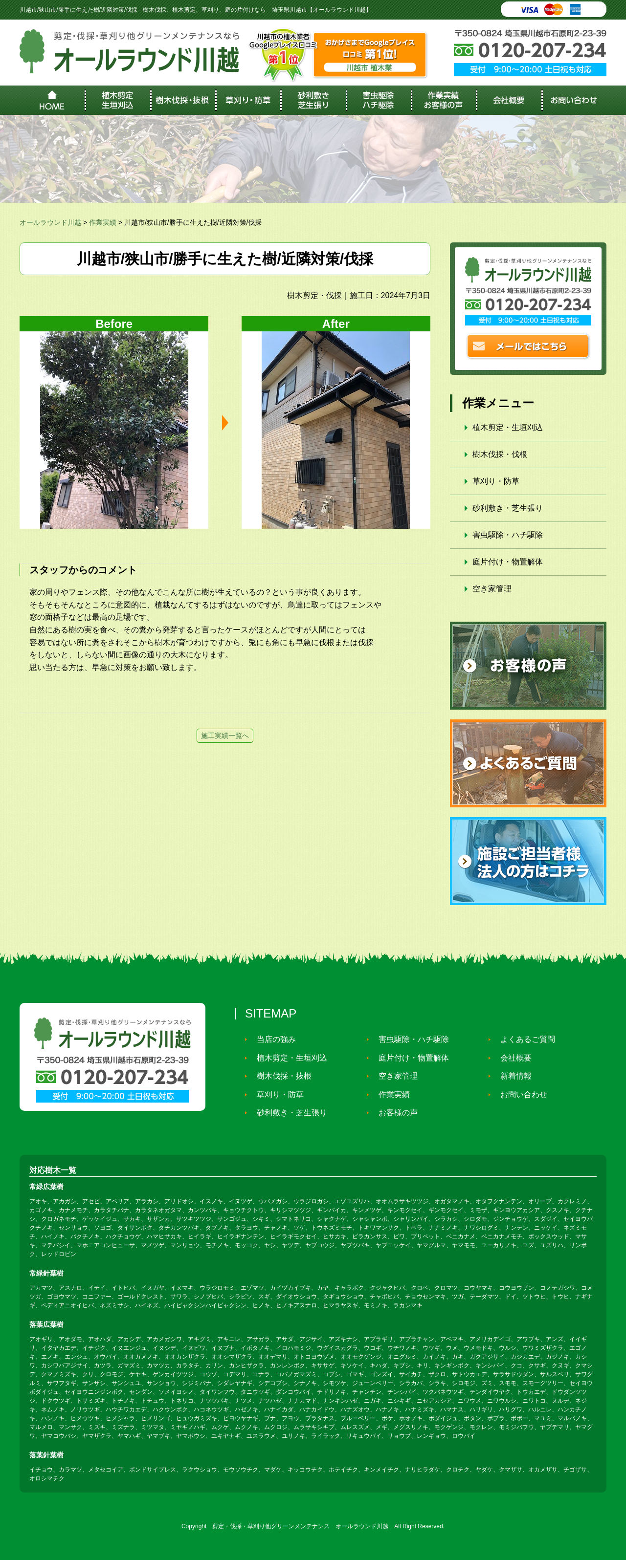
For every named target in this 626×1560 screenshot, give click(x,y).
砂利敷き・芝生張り (507, 508)
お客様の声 (393, 1112)
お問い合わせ (519, 1094)
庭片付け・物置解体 (507, 562)
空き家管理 (492, 589)
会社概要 (511, 1058)
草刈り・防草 (495, 481)
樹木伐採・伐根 (499, 454)
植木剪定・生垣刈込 (507, 427)
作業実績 (389, 1094)
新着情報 (511, 1076)
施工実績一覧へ (225, 735)
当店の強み (271, 1039)
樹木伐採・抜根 (279, 1076)
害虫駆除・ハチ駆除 (507, 535)
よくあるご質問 (523, 1039)
